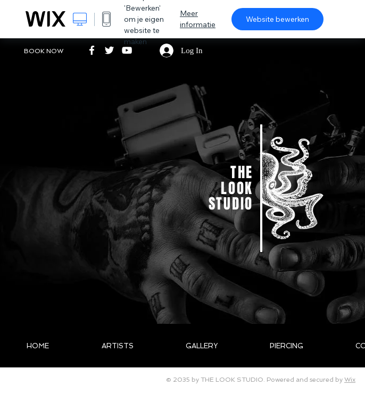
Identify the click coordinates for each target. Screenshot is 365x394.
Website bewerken (277, 19)
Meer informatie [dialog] (197, 19)
